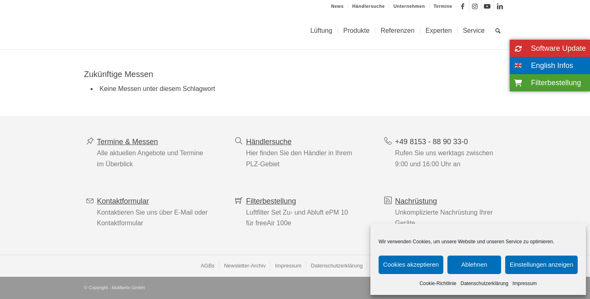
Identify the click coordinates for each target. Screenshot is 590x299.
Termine (442, 6)
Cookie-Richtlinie (438, 283)
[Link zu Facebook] (463, 6)
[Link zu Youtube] (487, 6)
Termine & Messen (127, 142)
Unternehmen (409, 6)
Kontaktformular (123, 201)
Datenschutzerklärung (484, 283)
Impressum (525, 283)
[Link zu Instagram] (475, 6)
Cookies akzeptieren (411, 264)
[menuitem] (337, 6)
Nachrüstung (416, 201)
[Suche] (498, 30)
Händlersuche (368, 6)
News (337, 6)
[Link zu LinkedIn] (500, 6)
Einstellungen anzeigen (541, 264)
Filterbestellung (271, 201)
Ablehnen (474, 264)
